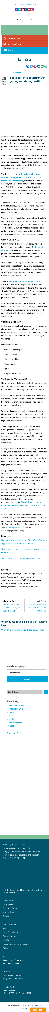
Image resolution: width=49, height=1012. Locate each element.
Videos (11, 726)
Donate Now (11, 38)
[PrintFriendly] (45, 66)
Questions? (18, 975)
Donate (6, 916)
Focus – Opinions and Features (16, 944)
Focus (11, 719)
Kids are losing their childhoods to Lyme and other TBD (11, 607)
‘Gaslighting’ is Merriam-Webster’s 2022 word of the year (36, 607)
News (10, 716)
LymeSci (11, 712)
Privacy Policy (27, 1005)
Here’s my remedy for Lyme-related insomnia (20, 558)
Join (34, 4)
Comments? (8, 975)
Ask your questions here (13, 978)
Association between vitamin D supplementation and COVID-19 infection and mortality (21, 177)
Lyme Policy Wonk (16, 706)
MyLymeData (12, 44)
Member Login (25, 4)
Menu (9, 50)
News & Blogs (9, 912)
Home (16, 4)
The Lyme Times (15, 733)
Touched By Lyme (15, 709)
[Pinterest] (35, 66)
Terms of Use (38, 1005)
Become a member (11, 963)
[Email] (42, 66)
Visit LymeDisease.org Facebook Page (22, 630)
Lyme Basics (8, 904)
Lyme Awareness (15, 722)
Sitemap (24, 1009)
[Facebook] (27, 66)
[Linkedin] (38, 66)
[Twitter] (31, 66)
